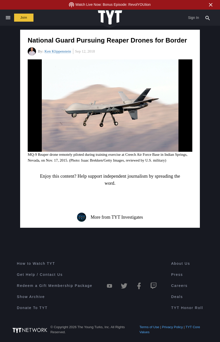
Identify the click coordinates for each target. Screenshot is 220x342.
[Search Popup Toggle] (208, 18)
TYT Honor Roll (187, 308)
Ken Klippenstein (58, 51)
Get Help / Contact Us (40, 275)
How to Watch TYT (36, 263)
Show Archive (31, 297)
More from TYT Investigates (110, 217)
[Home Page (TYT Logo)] (110, 18)
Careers (179, 286)
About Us (180, 263)
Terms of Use (149, 327)
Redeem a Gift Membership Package (54, 286)
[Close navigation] (8, 18)
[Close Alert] (210, 4)
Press (177, 275)
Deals (177, 297)
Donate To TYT (32, 308)
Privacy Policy (172, 327)
